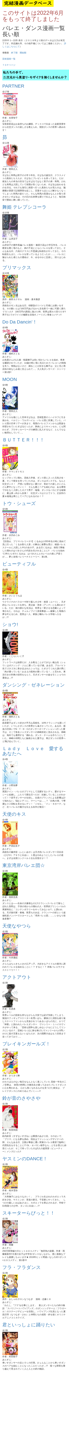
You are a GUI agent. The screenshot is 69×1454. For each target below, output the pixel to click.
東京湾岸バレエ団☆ (23, 865)
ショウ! (10, 624)
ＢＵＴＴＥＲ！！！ (23, 439)
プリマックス (16, 267)
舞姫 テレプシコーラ (24, 207)
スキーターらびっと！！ (28, 1213)
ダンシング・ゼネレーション (33, 684)
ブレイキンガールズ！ (26, 1043)
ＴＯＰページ (8, 65)
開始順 (23, 52)
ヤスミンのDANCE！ (25, 1158)
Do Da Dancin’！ (19, 321)
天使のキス (14, 814)
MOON (9, 379)
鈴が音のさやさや (21, 1098)
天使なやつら (16, 925)
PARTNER (13, 86)
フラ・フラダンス (21, 1267)
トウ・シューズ (19, 503)
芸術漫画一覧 (8, 59)
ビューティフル (19, 563)
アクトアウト (16, 977)
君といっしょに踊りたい (28, 1324)
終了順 (14, 52)
